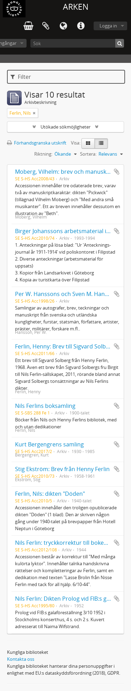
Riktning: (43, 154)
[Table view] (101, 143)
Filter (20, 77)
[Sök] (77, 43)
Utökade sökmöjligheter (65, 127)
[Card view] (88, 143)
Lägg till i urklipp (116, 171)
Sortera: (88, 154)
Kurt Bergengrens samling (49, 444)
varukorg (28, 26)
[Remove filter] (34, 112)
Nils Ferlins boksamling (45, 406)
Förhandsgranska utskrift (36, 143)
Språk (63, 26)
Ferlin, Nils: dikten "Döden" (50, 493)
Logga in (108, 26)
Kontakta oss (20, 659)
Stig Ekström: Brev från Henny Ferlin (62, 469)
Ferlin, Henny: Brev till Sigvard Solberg (65, 346)
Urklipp (45, 26)
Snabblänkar (80, 26)
